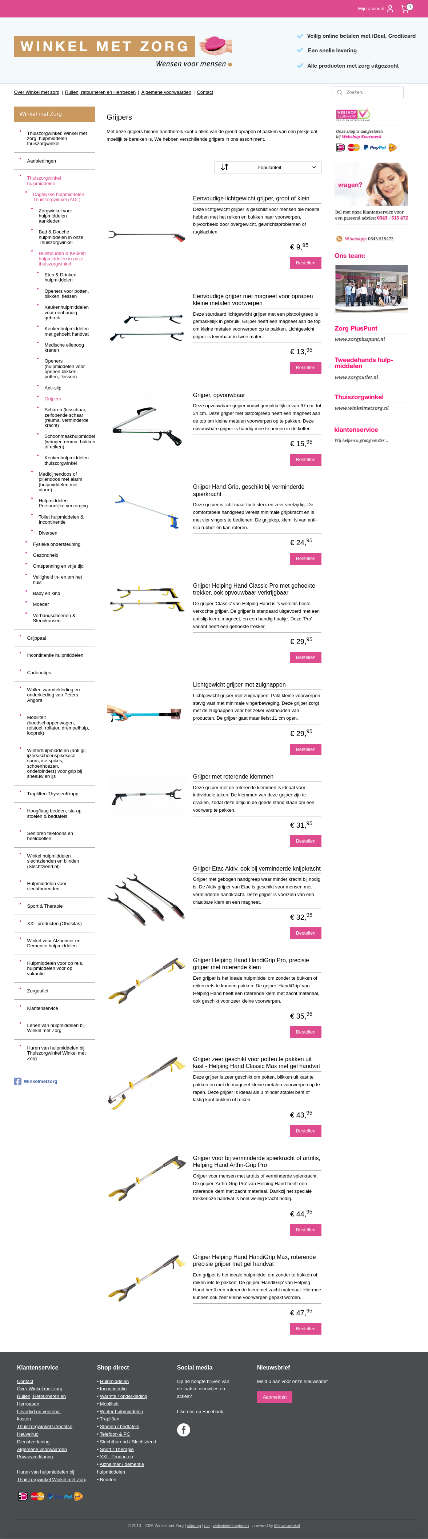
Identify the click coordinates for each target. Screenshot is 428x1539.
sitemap (194, 1525)
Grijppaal (36, 638)
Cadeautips (39, 672)
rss (207, 1525)
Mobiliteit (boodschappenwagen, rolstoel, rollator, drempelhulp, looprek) (58, 725)
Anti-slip (52, 388)
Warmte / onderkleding (123, 1396)
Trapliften (110, 1419)
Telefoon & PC (115, 1434)
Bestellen (305, 262)
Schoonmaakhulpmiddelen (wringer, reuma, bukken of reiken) (69, 441)
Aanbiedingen (41, 161)
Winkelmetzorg (35, 1081)
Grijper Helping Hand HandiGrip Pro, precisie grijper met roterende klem (251, 963)
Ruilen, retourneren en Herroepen (100, 92)
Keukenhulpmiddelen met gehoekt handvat (66, 331)
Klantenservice (42, 1008)
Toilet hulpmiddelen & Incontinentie (61, 519)
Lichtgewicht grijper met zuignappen (239, 684)
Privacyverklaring (35, 1456)
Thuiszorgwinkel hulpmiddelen (44, 180)
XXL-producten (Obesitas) (54, 923)
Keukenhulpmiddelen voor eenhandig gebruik (66, 312)
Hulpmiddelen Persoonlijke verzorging (63, 503)
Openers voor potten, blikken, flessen (66, 293)
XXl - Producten (116, 1456)
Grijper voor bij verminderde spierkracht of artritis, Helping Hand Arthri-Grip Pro (256, 1161)
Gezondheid (45, 555)
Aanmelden (275, 1397)
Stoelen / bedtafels (119, 1426)
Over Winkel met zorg (36, 92)
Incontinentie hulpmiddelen (55, 655)
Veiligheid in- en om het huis (57, 579)
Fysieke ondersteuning (56, 544)
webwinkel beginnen (231, 1525)
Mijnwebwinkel (287, 1525)
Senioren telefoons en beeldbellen (50, 836)
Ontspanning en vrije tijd (58, 566)
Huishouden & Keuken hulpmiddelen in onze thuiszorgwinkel (62, 259)
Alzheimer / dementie (122, 1464)
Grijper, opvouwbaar (219, 395)
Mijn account (376, 8)
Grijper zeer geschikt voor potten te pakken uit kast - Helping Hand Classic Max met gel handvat (256, 1062)
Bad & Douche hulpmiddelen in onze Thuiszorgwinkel (61, 237)
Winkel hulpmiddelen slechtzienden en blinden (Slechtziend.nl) (53, 861)
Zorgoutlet (37, 991)
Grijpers (52, 398)
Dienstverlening (33, 1441)
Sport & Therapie (45, 906)
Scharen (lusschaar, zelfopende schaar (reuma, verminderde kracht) (66, 417)
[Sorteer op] (267, 167)
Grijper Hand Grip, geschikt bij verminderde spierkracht (248, 490)
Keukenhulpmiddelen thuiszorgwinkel (66, 460)
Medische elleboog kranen (64, 347)
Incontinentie (113, 1388)
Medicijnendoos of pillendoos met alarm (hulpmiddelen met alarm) (60, 481)
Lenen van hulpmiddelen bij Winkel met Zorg (55, 1028)
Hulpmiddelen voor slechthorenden (46, 886)
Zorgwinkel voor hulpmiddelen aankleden (55, 216)
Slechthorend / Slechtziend (128, 1441)
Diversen (48, 533)
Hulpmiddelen (114, 1381)
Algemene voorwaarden (166, 92)
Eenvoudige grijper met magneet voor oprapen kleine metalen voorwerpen (253, 299)
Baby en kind (46, 593)
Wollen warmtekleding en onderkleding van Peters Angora (53, 695)
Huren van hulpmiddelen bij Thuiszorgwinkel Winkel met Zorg (56, 1053)
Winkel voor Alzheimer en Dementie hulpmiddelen (53, 943)
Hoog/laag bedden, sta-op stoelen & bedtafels (54, 813)
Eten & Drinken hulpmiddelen (60, 277)
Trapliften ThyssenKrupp (52, 793)
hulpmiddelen (111, 1472)
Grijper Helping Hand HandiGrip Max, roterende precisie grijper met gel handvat (254, 1260)
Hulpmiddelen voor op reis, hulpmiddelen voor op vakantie (55, 968)
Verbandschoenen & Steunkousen (54, 618)
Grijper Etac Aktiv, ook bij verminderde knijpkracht (256, 869)
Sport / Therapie (117, 1449)
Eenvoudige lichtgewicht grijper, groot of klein (251, 198)
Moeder (41, 604)
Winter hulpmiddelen (121, 1411)
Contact (205, 92)
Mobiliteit (109, 1404)
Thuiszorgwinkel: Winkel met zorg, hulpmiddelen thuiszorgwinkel (57, 139)
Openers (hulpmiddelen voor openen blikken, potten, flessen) (64, 368)
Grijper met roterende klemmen (233, 777)
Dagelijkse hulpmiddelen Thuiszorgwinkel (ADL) (58, 197)
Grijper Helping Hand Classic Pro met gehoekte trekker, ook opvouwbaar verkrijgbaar (254, 589)
